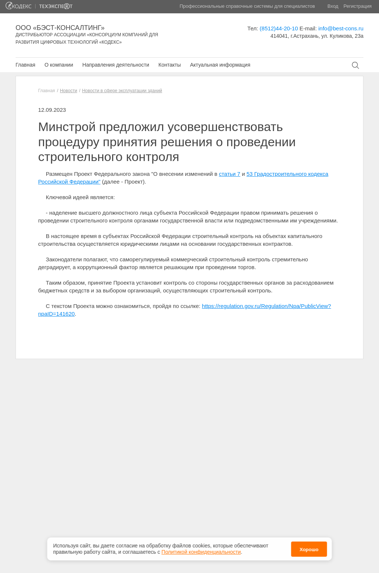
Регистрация (357, 6)
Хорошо (308, 547)
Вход (333, 6)
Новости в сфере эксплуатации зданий (122, 90)
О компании (58, 65)
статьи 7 (229, 174)
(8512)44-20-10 (279, 28)
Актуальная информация (220, 65)
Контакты (169, 65)
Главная (25, 65)
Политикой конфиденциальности (201, 550)
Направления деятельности (116, 65)
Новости (68, 90)
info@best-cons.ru (340, 28)
